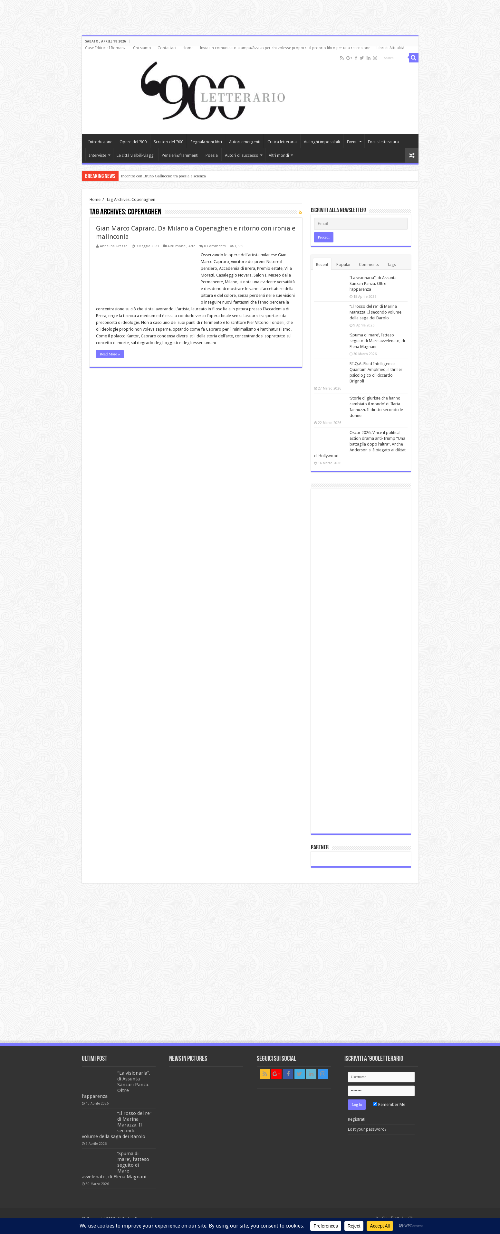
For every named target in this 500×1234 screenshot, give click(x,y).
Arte (191, 246)
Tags (391, 264)
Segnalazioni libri (206, 141)
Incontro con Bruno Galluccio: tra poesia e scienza (163, 176)
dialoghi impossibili (322, 141)
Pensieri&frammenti (180, 155)
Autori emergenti (244, 141)
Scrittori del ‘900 (168, 141)
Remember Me (389, 1104)
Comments (369, 264)
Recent (322, 264)
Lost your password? (367, 1129)
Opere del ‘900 (133, 141)
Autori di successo (241, 155)
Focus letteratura (383, 141)
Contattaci (167, 48)
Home (188, 48)
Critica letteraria (282, 141)
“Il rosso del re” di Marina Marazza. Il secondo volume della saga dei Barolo (375, 312)
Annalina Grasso (114, 246)
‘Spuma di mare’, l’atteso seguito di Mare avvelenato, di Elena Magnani (377, 341)
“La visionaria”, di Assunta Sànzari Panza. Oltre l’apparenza (373, 283)
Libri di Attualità (390, 48)
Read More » (110, 354)
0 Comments (215, 246)
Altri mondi (279, 155)
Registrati (356, 1119)
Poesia (212, 155)
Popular (343, 264)
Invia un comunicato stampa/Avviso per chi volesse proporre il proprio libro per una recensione (285, 48)
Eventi (352, 141)
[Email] (361, 224)
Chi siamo (142, 48)
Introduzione (100, 141)
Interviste (97, 155)
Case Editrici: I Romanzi (106, 48)
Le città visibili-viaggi (136, 155)
